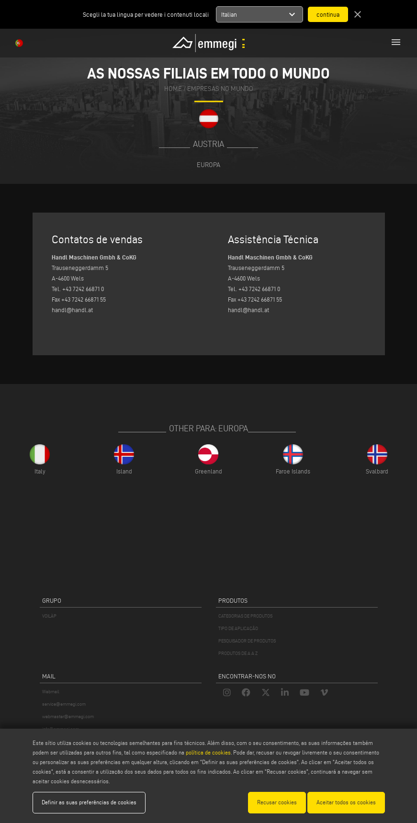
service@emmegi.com (64, 704)
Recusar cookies (277, 802)
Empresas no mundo (220, 88)
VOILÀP (49, 616)
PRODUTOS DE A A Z (238, 653)
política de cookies (208, 752)
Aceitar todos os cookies (346, 802)
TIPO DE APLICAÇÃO (238, 628)
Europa (208, 165)
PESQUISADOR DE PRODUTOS (247, 640)
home (173, 88)
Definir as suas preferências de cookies (89, 802)
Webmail (50, 691)
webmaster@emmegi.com (68, 716)
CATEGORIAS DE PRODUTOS (245, 616)
